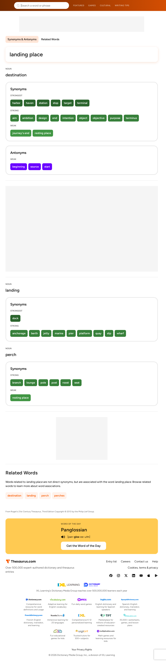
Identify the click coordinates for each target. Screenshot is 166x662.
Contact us (141, 561)
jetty (46, 333)
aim (14, 118)
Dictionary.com (159, 5)
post (54, 382)
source (34, 166)
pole (43, 382)
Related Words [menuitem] (50, 39)
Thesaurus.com (7, 5)
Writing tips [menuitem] (122, 5)
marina (59, 333)
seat (76, 382)
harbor (16, 103)
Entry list (111, 561)
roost (65, 382)
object (83, 118)
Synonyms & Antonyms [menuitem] (22, 39)
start (47, 166)
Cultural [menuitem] (105, 5)
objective (99, 118)
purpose (115, 118)
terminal (82, 103)
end (54, 118)
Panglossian (74, 530)
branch (16, 382)
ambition (27, 118)
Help (155, 561)
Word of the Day (71, 524)
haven (29, 103)
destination (14, 495)
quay (98, 333)
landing (31, 495)
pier (71, 333)
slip (109, 333)
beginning (18, 166)
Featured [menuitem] (78, 5)
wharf (120, 333)
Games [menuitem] (92, 5)
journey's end (20, 133)
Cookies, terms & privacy (143, 567)
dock (15, 318)
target (68, 103)
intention (68, 118)
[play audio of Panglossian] (63, 537)
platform (84, 333)
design (43, 118)
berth (34, 333)
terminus (131, 118)
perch (45, 495)
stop (55, 103)
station (43, 103)
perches (59, 495)
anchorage (19, 333)
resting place (43, 133)
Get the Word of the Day (83, 546)
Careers (125, 561)
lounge (30, 382)
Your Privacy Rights (82, 649)
